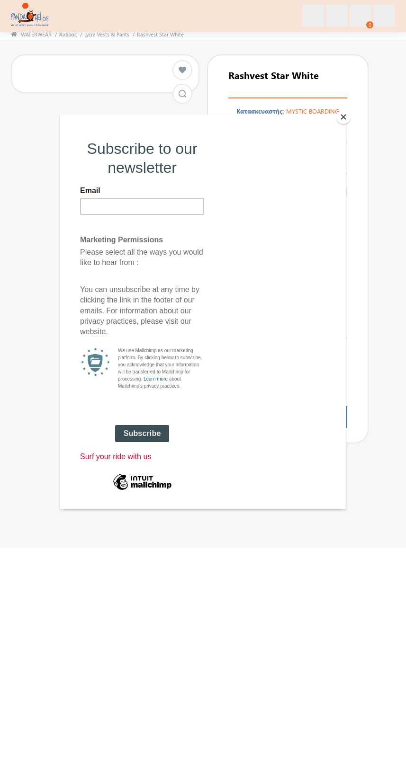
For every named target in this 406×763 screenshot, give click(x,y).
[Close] (343, 117)
